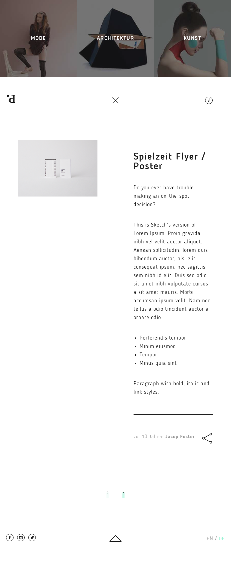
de (222, 538)
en (212, 538)
